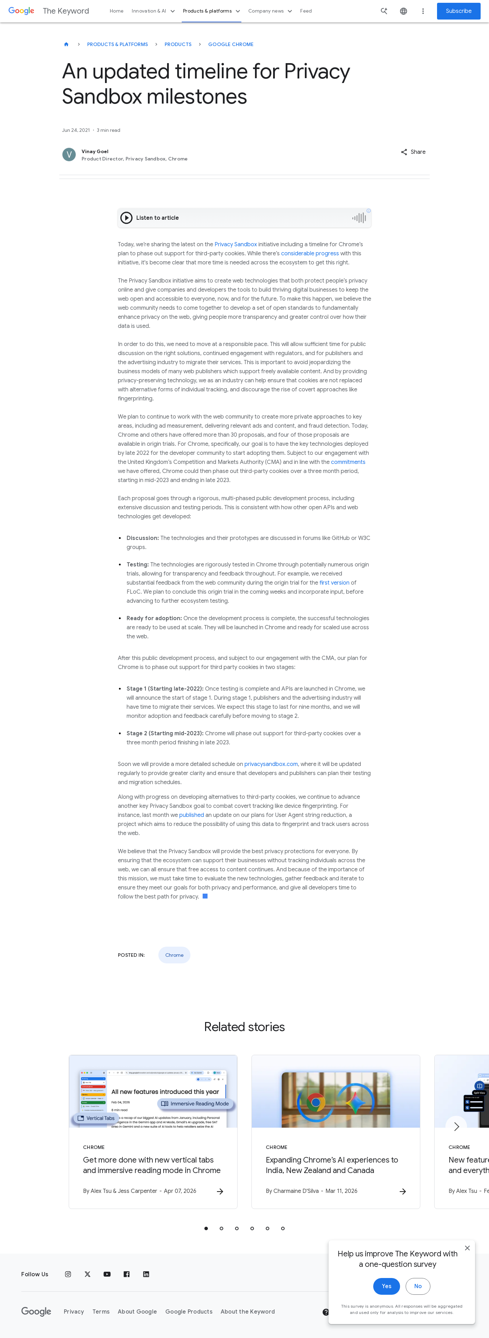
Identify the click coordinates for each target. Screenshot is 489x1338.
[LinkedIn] (146, 1274)
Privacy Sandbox (236, 244)
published (191, 815)
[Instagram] (68, 1274)
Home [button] (116, 11)
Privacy (74, 1311)
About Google (137, 1311)
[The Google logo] (36, 1311)
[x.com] (87, 1274)
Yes (386, 1312)
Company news (271, 11)
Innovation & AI (154, 11)
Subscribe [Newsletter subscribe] (459, 11)
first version (334, 582)
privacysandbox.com (271, 764)
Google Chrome (231, 44)
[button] (413, 152)
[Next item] (456, 1126)
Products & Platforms (117, 44)
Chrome (174, 955)
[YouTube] (107, 1274)
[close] (467, 1274)
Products (178, 44)
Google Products (188, 1311)
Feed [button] (306, 11)
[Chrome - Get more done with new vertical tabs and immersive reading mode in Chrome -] (153, 1132)
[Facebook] (126, 1274)
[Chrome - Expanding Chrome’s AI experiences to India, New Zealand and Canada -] (336, 1132)
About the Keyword (248, 1311)
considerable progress (310, 253)
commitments (348, 462)
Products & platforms (212, 11)
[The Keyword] (66, 44)
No (418, 1312)
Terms (101, 1311)
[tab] (206, 1228)
